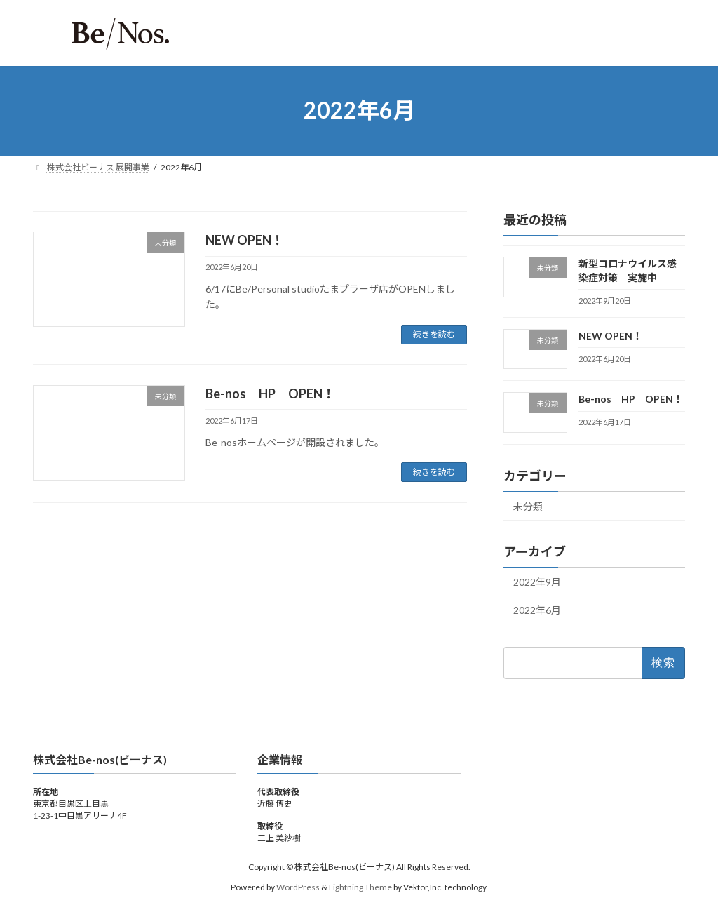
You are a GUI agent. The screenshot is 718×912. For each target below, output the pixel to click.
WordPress (298, 887)
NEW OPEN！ (244, 240)
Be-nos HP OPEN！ (270, 393)
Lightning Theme (360, 887)
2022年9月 (537, 581)
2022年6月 (537, 610)
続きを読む (434, 334)
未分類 (528, 506)
